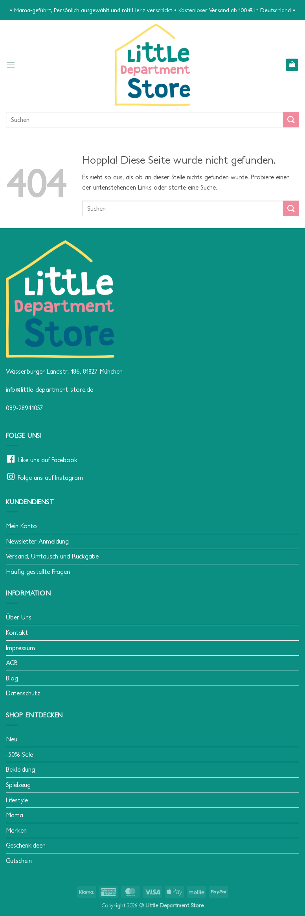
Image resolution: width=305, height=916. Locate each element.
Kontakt (17, 632)
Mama (14, 814)
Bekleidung (20, 769)
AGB (12, 662)
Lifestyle (17, 800)
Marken (16, 830)
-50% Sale (19, 754)
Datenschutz (23, 693)
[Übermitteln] (291, 119)
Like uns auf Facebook (47, 459)
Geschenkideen (26, 845)
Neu (11, 739)
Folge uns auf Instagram (50, 477)
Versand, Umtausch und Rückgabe (52, 556)
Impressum (20, 647)
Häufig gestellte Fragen (38, 571)
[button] (10, 64)
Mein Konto (21, 525)
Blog (12, 678)
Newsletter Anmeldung (37, 541)
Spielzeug (18, 784)
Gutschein (19, 860)
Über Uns (18, 617)
